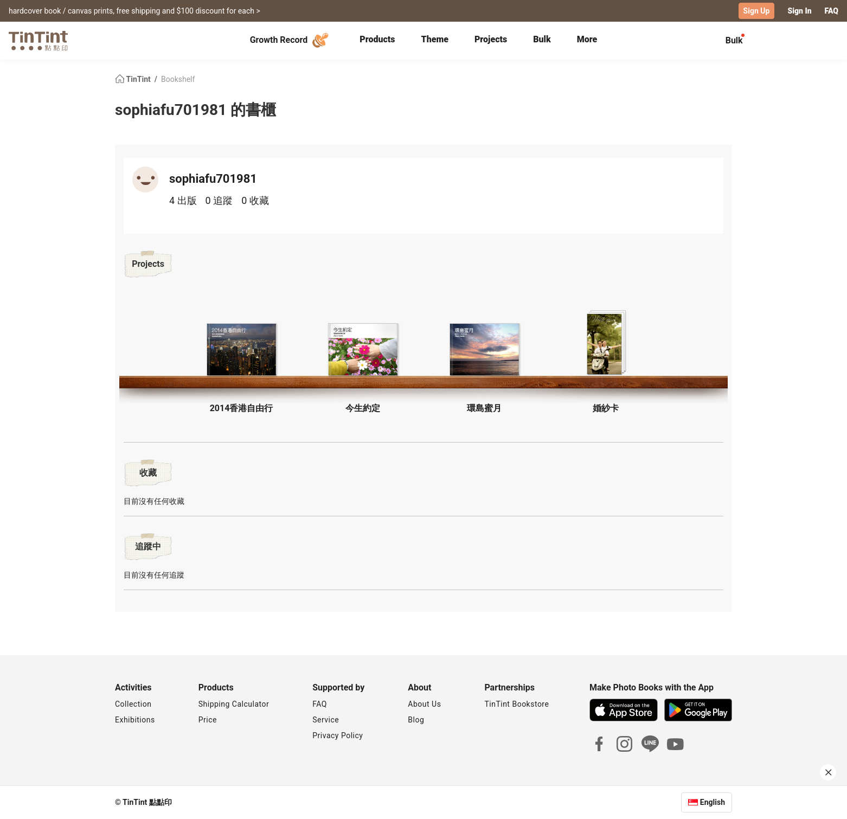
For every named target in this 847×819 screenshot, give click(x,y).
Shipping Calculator (234, 704)
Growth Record (291, 40)
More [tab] (587, 39)
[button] (241, 349)
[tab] (377, 41)
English (712, 802)
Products (377, 39)
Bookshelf (178, 79)
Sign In (799, 11)
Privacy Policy (337, 735)
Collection (133, 704)
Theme (434, 39)
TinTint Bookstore (516, 704)
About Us (424, 704)
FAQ (831, 11)
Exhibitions (135, 719)
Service (325, 719)
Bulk (542, 39)
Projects (490, 39)
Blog (416, 719)
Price (207, 719)
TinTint (133, 79)
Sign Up (756, 11)
